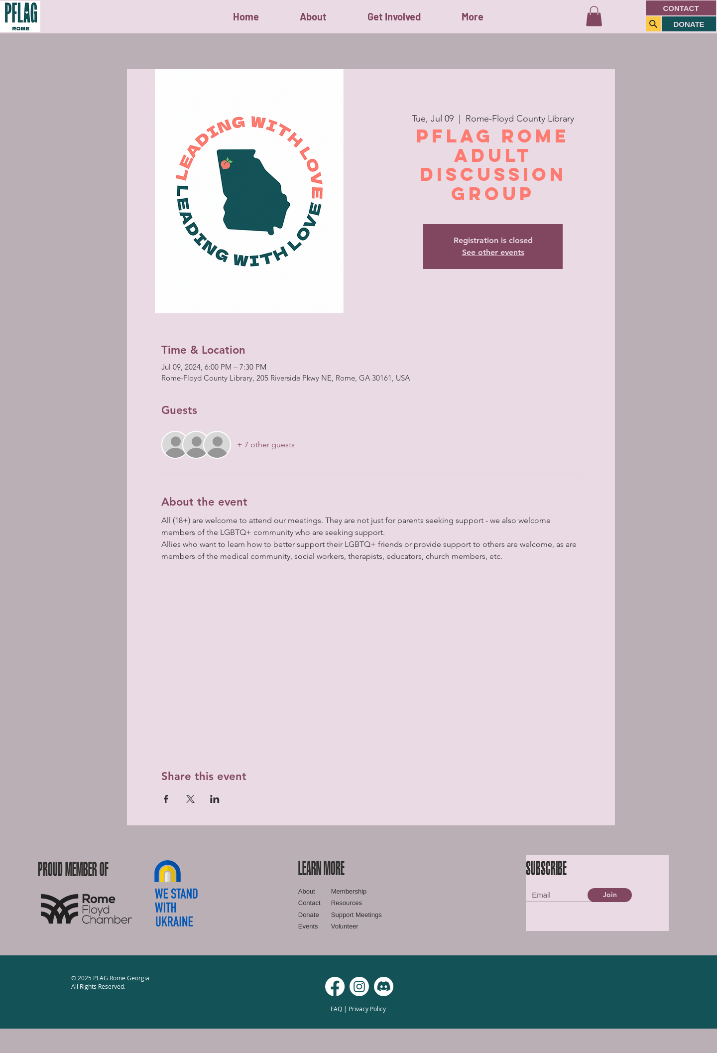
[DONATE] (689, 24)
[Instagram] (359, 986)
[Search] (653, 24)
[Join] (610, 895)
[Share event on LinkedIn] (215, 799)
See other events (493, 252)
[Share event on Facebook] (166, 799)
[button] (394, 16)
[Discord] (383, 986)
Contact (309, 903)
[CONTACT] (681, 8)
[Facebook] (335, 986)
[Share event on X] (190, 799)
